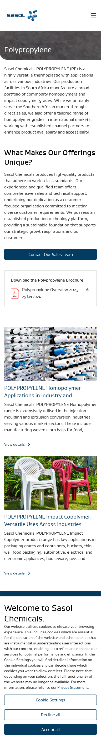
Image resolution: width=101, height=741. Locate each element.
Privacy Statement (72, 687)
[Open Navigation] (93, 15)
